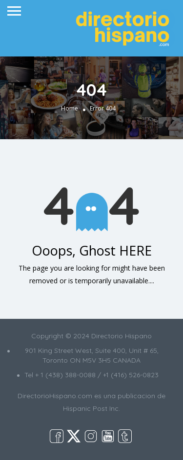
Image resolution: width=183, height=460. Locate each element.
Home (69, 109)
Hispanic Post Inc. (91, 408)
